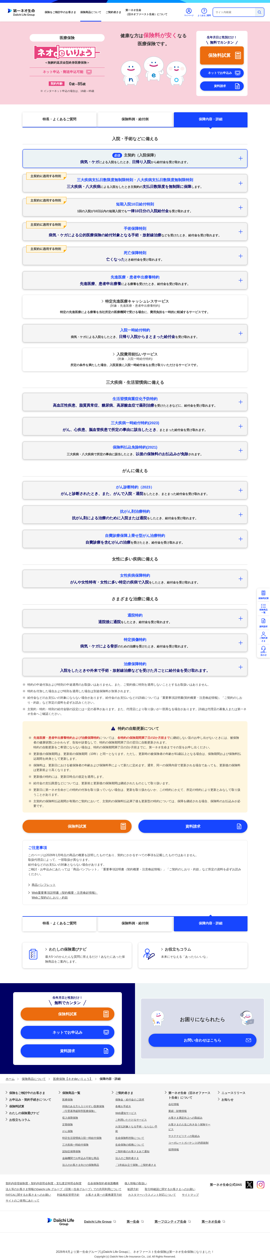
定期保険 (67, 1124)
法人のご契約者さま (127, 1158)
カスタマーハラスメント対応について (152, 1194)
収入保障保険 (70, 1117)
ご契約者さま (113, 12)
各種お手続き (123, 1106)
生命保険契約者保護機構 (103, 1183)
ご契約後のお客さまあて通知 (132, 1151)
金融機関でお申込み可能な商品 (80, 1158)
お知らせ (227, 1099)
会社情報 (173, 1104)
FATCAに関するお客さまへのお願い (28, 1194)
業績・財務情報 (177, 1110)
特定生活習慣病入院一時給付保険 (82, 1137)
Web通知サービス (125, 1113)
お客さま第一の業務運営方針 (104, 1194)
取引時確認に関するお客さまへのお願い (170, 1189)
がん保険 (67, 1131)
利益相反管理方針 (68, 1194)
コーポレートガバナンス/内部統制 (188, 1142)
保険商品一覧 (71, 1093)
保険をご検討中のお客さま (60, 12)
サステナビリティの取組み (184, 1136)
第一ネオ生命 (211, 1221)
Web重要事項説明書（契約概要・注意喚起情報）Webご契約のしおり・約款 (65, 895)
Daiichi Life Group (97, 1221)
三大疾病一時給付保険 (75, 1144)
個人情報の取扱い (135, 1183)
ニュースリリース (233, 1093)
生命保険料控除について (129, 1137)
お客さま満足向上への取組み (185, 1117)
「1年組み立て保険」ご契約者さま (135, 1164)
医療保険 (67, 1099)
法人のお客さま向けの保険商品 (80, 1164)
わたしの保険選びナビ (24, 1113)
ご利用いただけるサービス (131, 1119)
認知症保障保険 (71, 1151)
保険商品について (90, 12)
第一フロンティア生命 (170, 1221)
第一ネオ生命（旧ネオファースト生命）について (146, 12)
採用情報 (173, 1149)
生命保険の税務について (129, 1144)
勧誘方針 (133, 1189)
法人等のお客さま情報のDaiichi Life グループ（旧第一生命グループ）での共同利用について (64, 1189)
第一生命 (133, 1221)
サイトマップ (190, 1194)
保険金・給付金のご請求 (129, 1099)
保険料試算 (16, 1106)
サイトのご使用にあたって (22, 1200)
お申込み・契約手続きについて (30, 1099)
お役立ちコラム (19, 1119)
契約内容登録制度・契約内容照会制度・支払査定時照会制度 (44, 1183)
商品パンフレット (44, 884)
